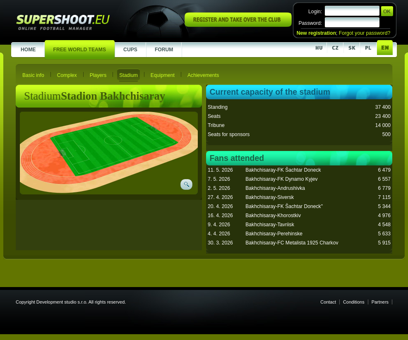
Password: (310, 23)
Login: (315, 11)
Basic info (33, 75)
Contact (328, 301)
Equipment (163, 75)
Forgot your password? (364, 33)
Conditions (354, 301)
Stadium (128, 75)
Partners (380, 301)
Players (98, 75)
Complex (67, 75)
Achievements (203, 75)
